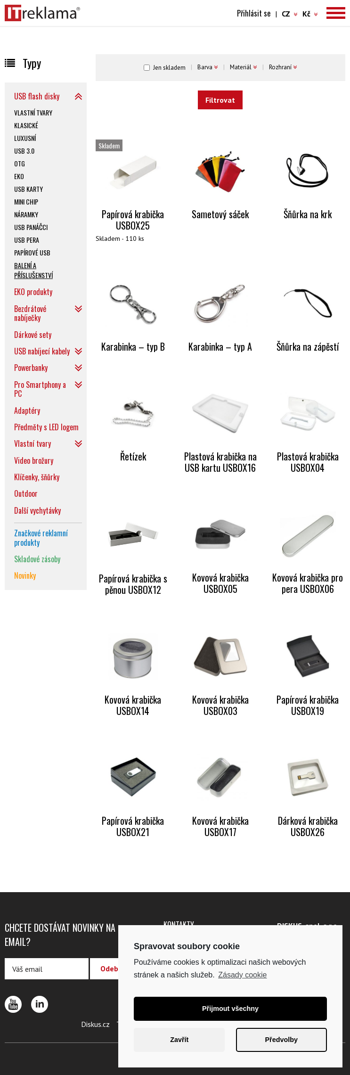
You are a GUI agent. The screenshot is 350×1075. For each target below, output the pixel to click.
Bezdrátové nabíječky (30, 313)
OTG (19, 163)
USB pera (26, 240)
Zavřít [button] (179, 1039)
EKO (19, 176)
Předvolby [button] (281, 1039)
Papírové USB (32, 252)
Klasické (26, 125)
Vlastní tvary (33, 112)
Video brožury (33, 460)
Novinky (25, 575)
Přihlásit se (253, 13)
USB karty (28, 189)
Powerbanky (31, 367)
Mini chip (26, 201)
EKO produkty (33, 291)
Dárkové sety (32, 334)
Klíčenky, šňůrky (36, 477)
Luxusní (25, 138)
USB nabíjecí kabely (42, 351)
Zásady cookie (242, 975)
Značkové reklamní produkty (41, 537)
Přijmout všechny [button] (230, 1008)
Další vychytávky (37, 510)
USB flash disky (36, 96)
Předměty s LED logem (46, 427)
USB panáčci (31, 227)
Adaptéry (27, 410)
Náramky (26, 214)
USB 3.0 (24, 151)
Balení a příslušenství (33, 270)
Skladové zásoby (37, 559)
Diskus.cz (95, 1024)
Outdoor (26, 493)
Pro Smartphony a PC (40, 389)
